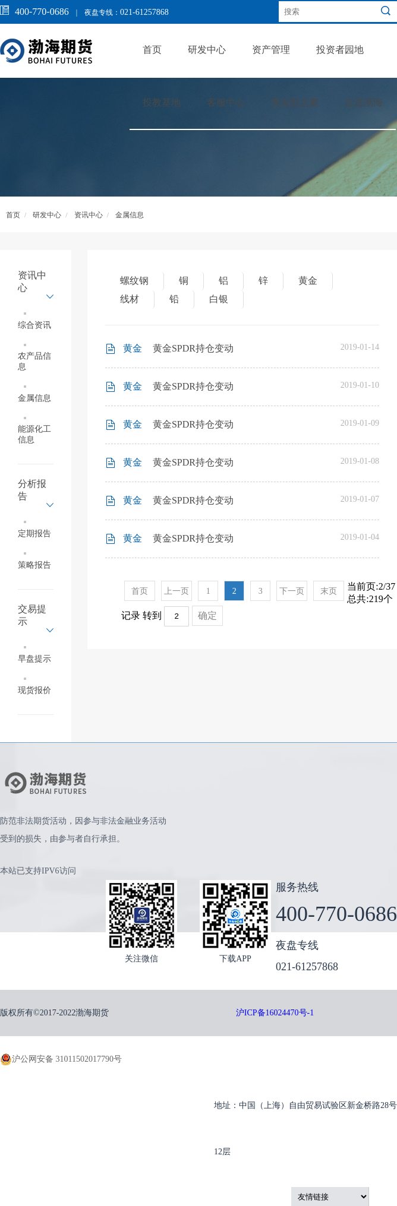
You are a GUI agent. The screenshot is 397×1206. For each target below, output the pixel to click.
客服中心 (226, 102)
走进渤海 (364, 102)
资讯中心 (88, 215)
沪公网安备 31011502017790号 (61, 1059)
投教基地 (162, 102)
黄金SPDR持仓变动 (193, 348)
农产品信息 (34, 361)
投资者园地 (340, 50)
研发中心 (207, 50)
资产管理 (271, 50)
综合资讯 (34, 325)
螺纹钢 (134, 281)
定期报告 (34, 533)
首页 (152, 50)
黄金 (307, 281)
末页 (328, 591)
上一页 (176, 591)
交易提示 (32, 615)
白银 (218, 299)
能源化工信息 (34, 434)
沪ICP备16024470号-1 (275, 1012)
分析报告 (32, 490)
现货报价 (34, 690)
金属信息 (129, 215)
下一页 (291, 591)
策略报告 (34, 565)
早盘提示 (34, 658)
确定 (207, 615)
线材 (129, 299)
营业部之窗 (295, 102)
